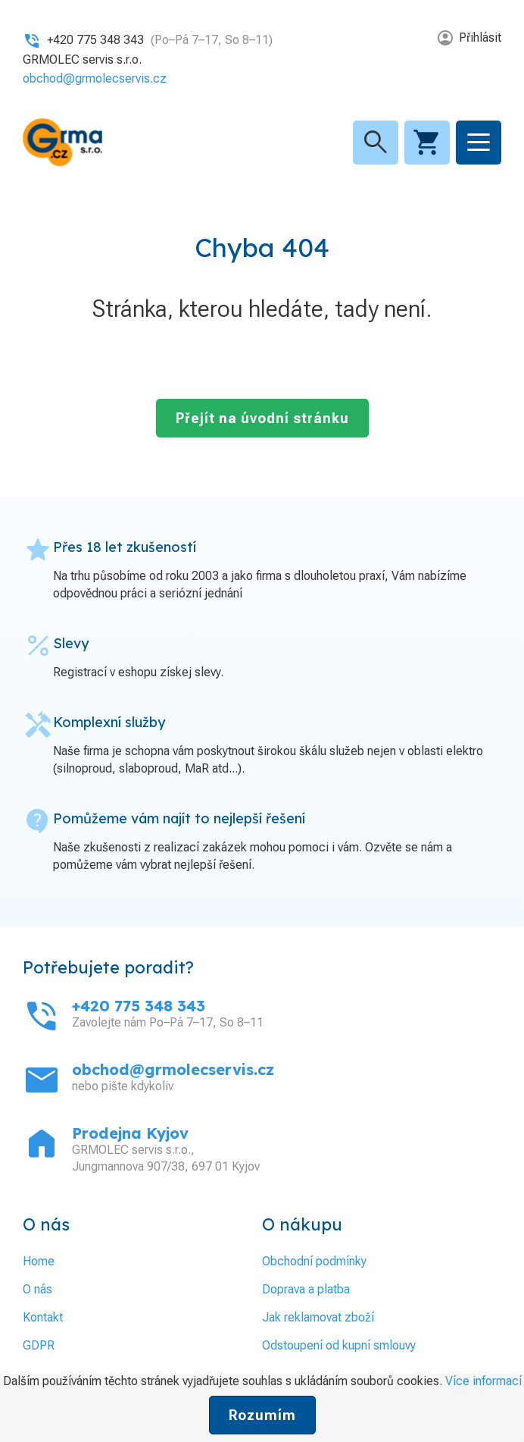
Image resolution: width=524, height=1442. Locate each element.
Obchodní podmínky (314, 1261)
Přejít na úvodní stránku (262, 418)
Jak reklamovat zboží (318, 1317)
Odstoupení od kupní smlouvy (339, 1345)
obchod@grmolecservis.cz (95, 78)
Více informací (483, 1381)
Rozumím (262, 1415)
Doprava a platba (306, 1289)
